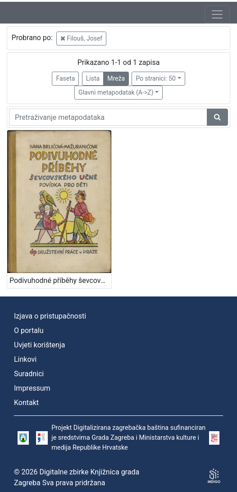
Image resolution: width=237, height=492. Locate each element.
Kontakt (26, 402)
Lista (93, 78)
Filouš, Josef (81, 38)
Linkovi (25, 359)
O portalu (29, 330)
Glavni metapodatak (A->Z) (115, 92)
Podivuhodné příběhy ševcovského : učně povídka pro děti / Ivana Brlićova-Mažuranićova (60, 280)
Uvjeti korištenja (39, 345)
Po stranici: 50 (156, 78)
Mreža (116, 78)
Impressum (32, 388)
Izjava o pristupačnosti (50, 316)
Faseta (65, 78)
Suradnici (29, 373)
